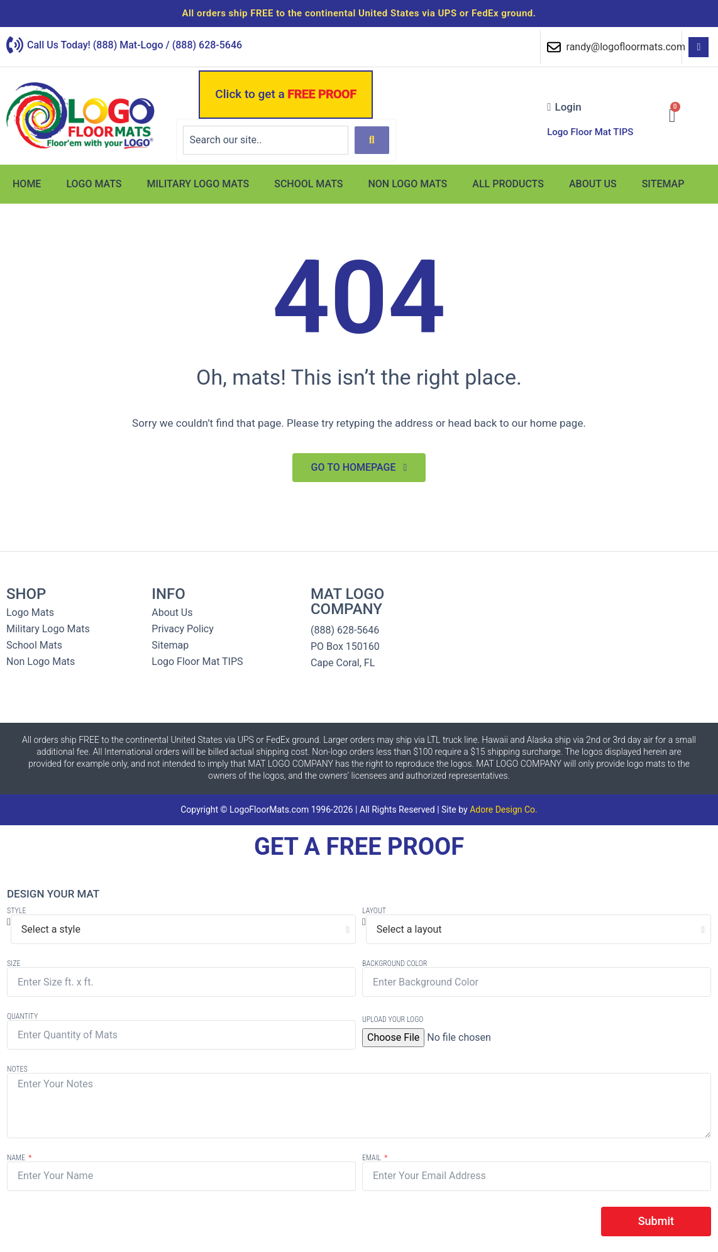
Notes (17, 1069)
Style (16, 910)
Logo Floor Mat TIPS (590, 132)
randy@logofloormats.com (625, 47)
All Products (508, 184)
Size (13, 963)
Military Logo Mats (198, 184)
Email (372, 1157)
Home (27, 184)
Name (17, 1157)
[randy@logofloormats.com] (554, 47)
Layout (374, 910)
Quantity (22, 1016)
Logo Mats (93, 184)
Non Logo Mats (407, 184)
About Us (593, 184)
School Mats (308, 184)
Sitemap (663, 184)
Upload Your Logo (392, 1019)
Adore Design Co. (504, 809)
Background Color (394, 963)
